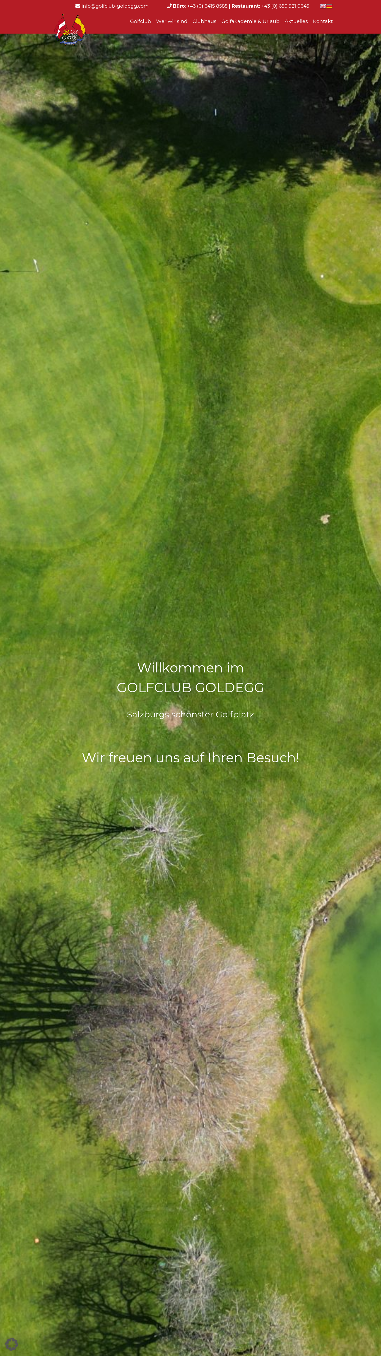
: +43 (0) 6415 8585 (200, 6)
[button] (11, 1344)
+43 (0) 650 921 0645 (269, 6)
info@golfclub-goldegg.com (115, 6)
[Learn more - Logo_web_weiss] (70, 30)
